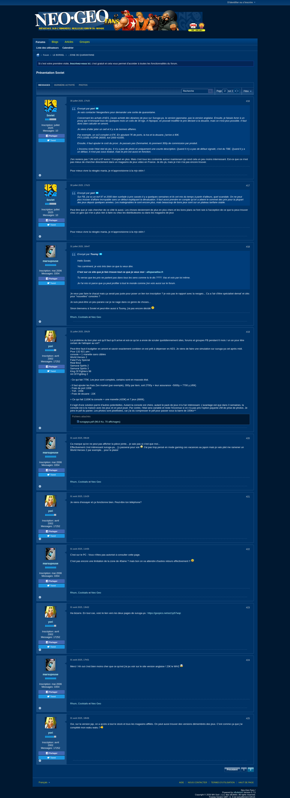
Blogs (55, 41)
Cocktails (83, 317)
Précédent (232, 769)
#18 (248, 246)
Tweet (51, 140)
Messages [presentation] (44, 85)
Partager (52, 135)
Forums (40, 42)
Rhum (73, 317)
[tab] (44, 84)
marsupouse (50, 260)
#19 (248, 332)
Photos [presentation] (83, 85)
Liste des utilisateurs (47, 48)
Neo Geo (96, 317)
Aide (181, 782)
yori (50, 346)
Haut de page (246, 782)
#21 (248, 496)
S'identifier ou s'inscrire (241, 2)
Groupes (85, 41)
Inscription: (47, 125)
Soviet (50, 115)
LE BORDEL (58, 55)
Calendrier (67, 48)
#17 (248, 185)
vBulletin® (238, 792)
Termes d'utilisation (223, 782)
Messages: (49, 130)
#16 (248, 101)
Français (44, 782)
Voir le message (97, 108)
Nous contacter (197, 782)
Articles (69, 41)
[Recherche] (197, 91)
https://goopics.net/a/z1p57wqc (164, 613)
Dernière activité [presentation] (64, 85)
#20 (248, 438)
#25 (248, 718)
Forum (46, 55)
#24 (248, 660)
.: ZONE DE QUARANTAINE (81, 55)
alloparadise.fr (154, 272)
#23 (248, 607)
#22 (248, 549)
